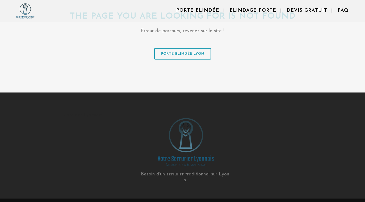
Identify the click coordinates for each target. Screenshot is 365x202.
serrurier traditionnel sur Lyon (197, 174)
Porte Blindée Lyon (182, 54)
